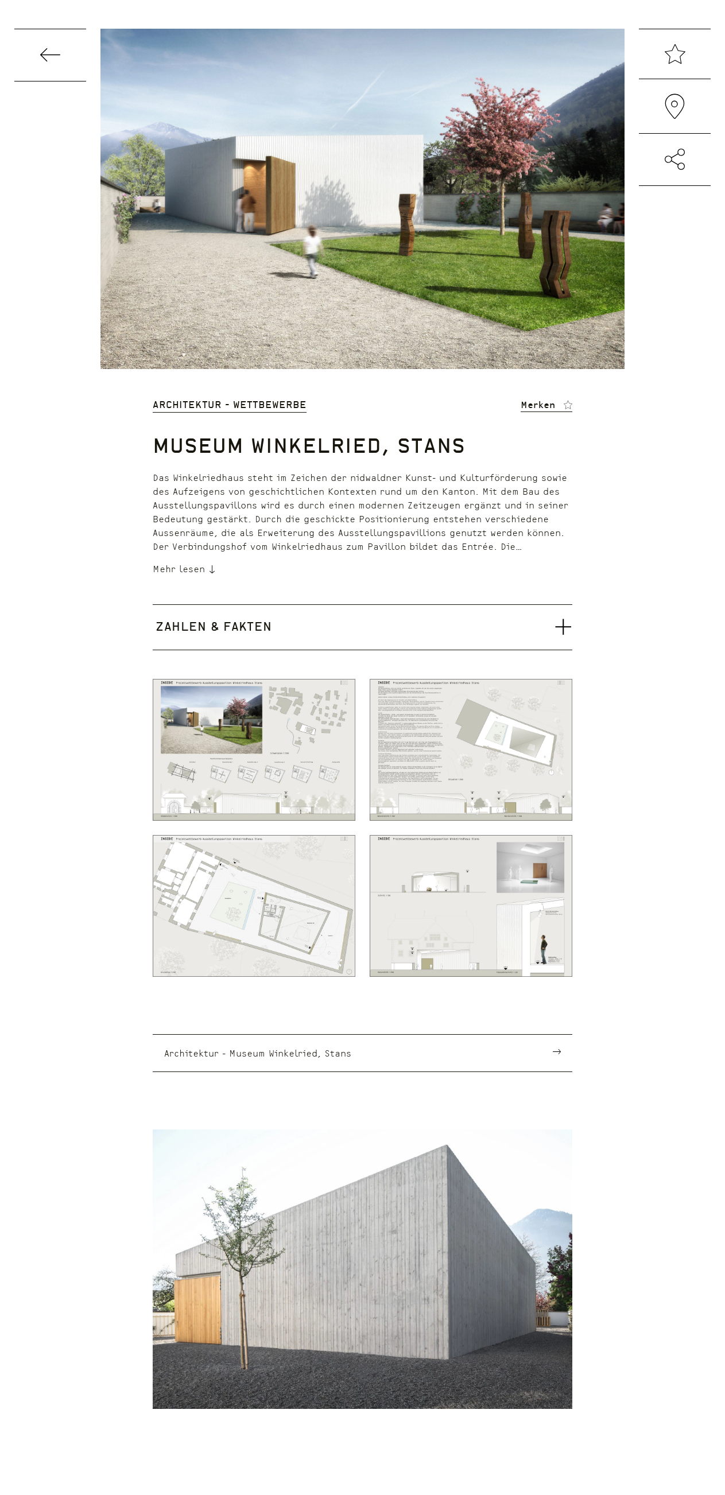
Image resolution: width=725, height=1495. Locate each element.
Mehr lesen (184, 568)
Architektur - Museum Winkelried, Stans (257, 1052)
